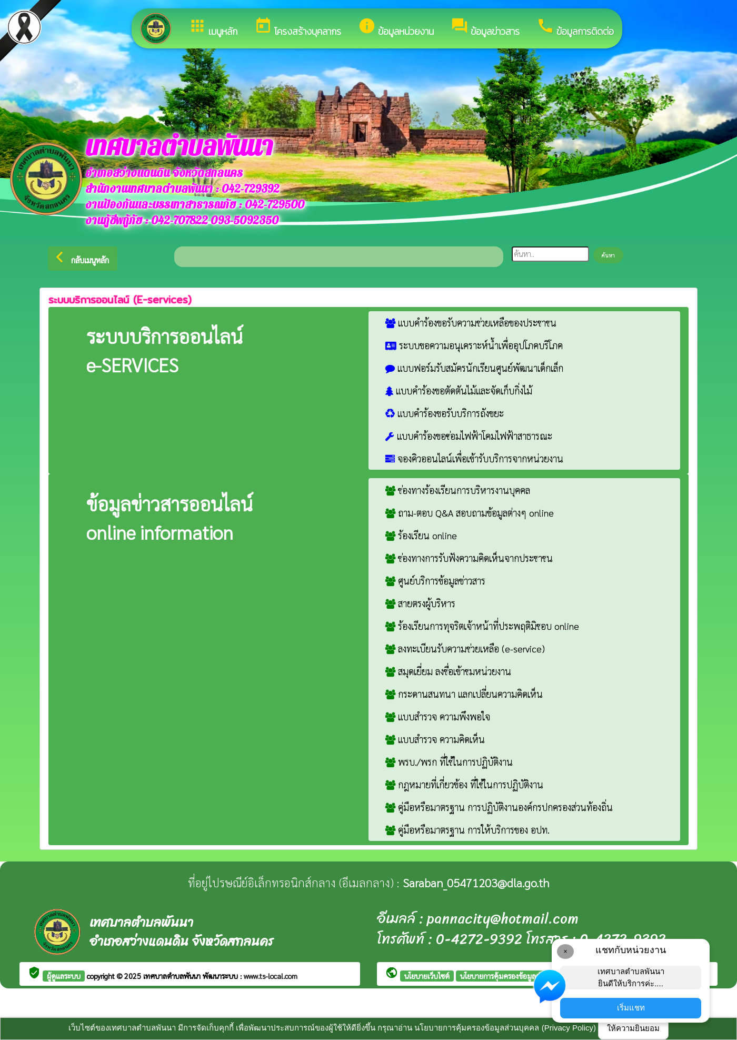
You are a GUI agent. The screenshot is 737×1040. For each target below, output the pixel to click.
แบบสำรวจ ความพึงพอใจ (437, 716)
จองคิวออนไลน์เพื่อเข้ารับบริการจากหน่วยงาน (474, 458)
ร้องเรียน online (421, 535)
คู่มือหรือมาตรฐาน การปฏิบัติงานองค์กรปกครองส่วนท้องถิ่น (499, 807)
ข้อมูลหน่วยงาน (396, 27)
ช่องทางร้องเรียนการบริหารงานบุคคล (457, 490)
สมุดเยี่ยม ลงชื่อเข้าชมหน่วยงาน (448, 671)
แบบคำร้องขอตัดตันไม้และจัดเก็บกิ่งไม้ (458, 390)
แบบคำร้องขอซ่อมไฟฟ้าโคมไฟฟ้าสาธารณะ (468, 436)
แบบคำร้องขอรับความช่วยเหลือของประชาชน (470, 322)
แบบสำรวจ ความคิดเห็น (435, 739)
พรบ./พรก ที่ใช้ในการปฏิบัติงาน (449, 762)
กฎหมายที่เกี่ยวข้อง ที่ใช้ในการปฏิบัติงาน (464, 784)
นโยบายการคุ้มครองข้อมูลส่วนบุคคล (513, 975)
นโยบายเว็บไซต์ (427, 975)
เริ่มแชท (631, 1007)
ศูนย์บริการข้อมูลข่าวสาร (435, 581)
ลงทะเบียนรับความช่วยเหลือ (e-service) (465, 648)
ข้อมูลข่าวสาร (485, 27)
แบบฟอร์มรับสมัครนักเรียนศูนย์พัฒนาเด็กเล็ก (474, 368)
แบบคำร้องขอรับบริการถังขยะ (444, 413)
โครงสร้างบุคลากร (297, 27)
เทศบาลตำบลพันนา (173, 975)
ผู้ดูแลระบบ (64, 975)
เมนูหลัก (212, 27)
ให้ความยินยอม (633, 1028)
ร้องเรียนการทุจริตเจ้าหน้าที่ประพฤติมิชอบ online (482, 626)
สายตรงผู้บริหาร (420, 603)
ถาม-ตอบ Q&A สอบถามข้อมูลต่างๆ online (469, 513)
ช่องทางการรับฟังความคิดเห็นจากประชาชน (469, 558)
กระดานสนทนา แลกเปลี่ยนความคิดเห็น (464, 694)
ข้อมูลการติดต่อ (575, 27)
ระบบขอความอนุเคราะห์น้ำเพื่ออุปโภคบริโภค (474, 345)
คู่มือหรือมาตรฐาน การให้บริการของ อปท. (467, 830)
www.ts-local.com (270, 975)
